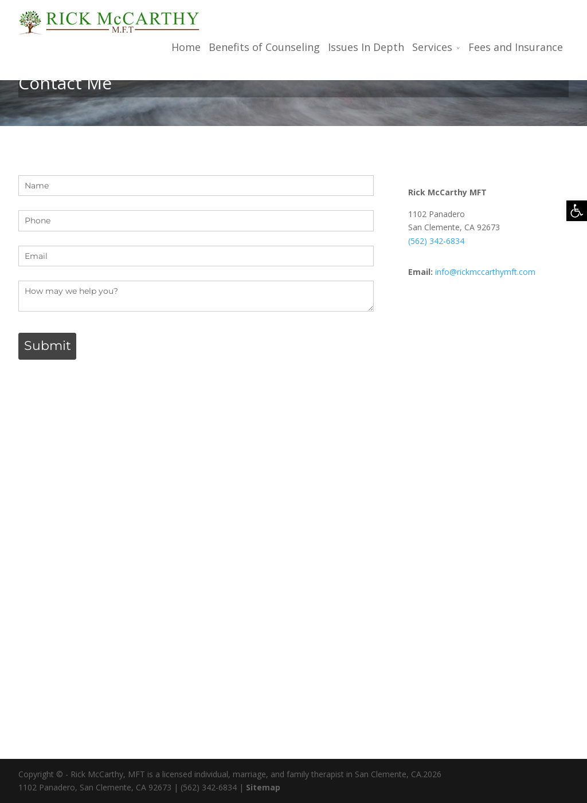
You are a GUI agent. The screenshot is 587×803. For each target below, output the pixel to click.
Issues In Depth (366, 47)
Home (186, 47)
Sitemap (263, 787)
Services (432, 47)
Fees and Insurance (515, 47)
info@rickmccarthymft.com (485, 271)
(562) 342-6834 (436, 240)
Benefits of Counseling (264, 47)
